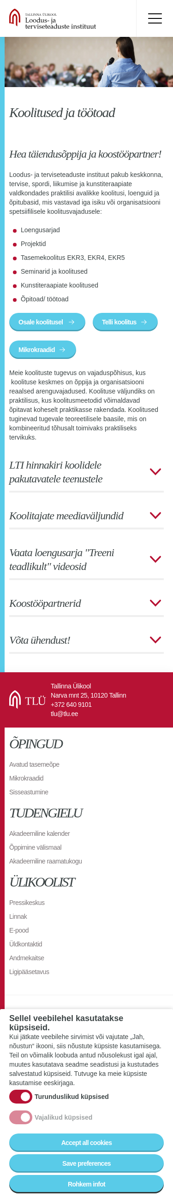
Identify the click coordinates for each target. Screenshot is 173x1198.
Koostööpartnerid (45, 603)
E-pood (19, 930)
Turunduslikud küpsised (72, 1100)
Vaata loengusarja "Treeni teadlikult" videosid (61, 559)
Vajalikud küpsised (63, 1120)
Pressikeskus (26, 902)
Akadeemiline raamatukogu (45, 861)
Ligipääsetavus (29, 971)
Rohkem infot (86, 1187)
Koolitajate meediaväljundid (66, 516)
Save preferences (86, 1166)
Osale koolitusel (41, 322)
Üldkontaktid (25, 944)
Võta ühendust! (39, 640)
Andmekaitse (26, 958)
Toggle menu (154, 18)
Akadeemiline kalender (39, 833)
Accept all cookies (86, 1146)
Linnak (18, 916)
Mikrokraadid (36, 349)
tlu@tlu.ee (64, 713)
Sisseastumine (28, 792)
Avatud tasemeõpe (34, 764)
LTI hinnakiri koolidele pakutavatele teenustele (55, 472)
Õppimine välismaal (35, 847)
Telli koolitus (119, 322)
